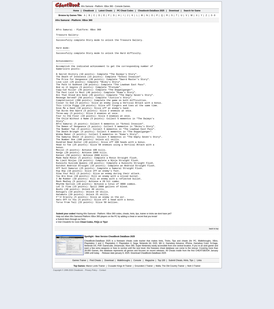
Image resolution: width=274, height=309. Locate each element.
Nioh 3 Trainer (193, 301)
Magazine (149, 296)
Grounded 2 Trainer (144, 301)
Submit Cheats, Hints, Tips (181, 296)
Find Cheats (95, 296)
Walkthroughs (123, 296)
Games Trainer (79, 296)
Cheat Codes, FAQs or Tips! (94, 257)
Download (109, 296)
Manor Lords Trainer (95, 301)
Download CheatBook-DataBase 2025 (148, 288)
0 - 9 (213, 15)
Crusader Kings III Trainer (120, 301)
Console (138, 296)
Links (199, 296)
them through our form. (75, 255)
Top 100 (161, 296)
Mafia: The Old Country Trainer (170, 301)
